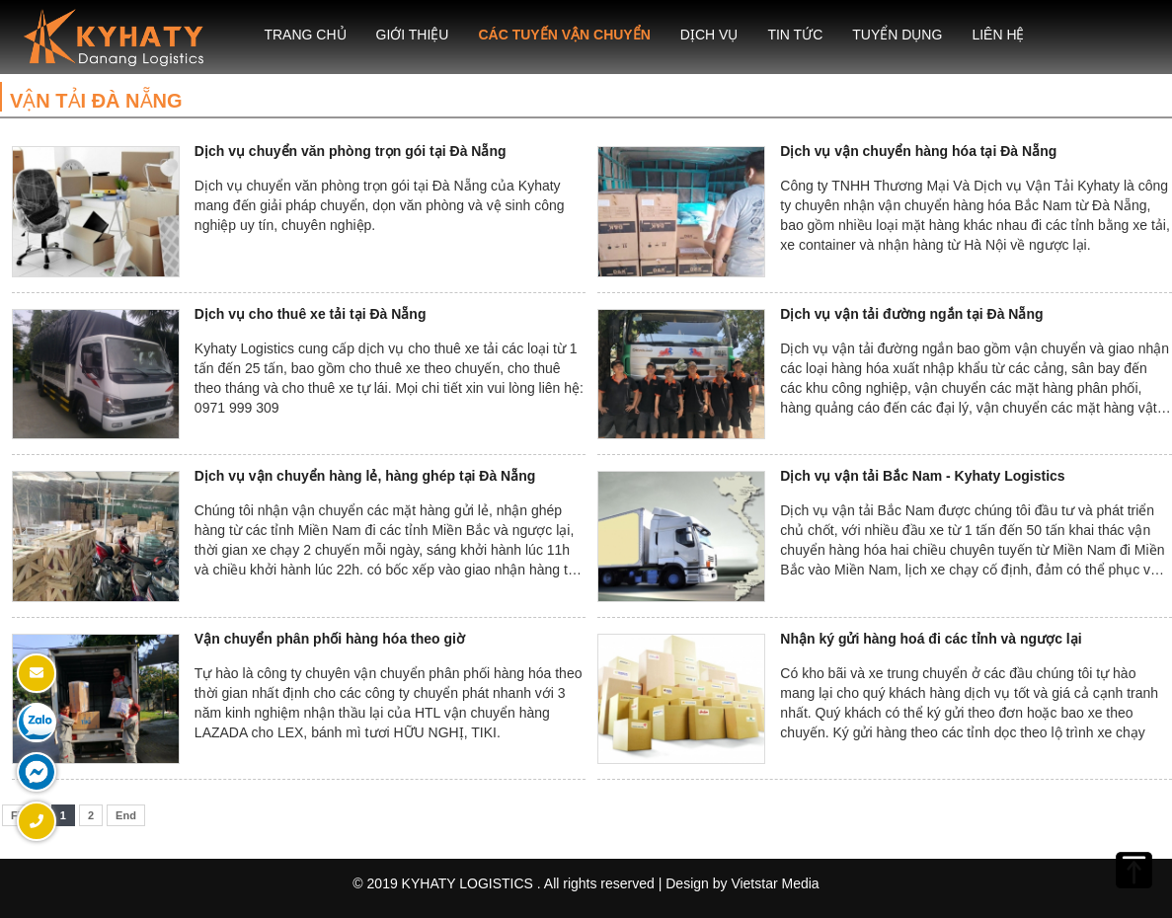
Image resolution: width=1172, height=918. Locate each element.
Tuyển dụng (897, 34)
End (126, 815)
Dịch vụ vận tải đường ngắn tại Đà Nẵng (911, 314)
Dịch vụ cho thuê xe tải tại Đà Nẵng (311, 314)
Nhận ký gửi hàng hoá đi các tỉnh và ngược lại (930, 639)
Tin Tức (794, 34)
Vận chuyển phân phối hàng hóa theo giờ (330, 639)
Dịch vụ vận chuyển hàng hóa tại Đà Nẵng (918, 151)
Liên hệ (998, 34)
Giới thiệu (412, 34)
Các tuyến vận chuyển (564, 34)
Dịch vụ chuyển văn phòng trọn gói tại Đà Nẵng (351, 151)
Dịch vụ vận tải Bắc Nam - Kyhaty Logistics (922, 476)
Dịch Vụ (709, 34)
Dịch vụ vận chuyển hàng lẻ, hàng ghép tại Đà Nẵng (365, 476)
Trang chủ (305, 34)
